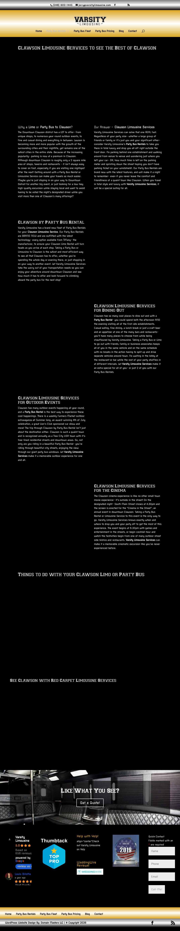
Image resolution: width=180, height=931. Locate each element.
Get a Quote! (90, 803)
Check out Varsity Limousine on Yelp (88, 845)
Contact (132, 31)
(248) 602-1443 (62, 5)
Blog (121, 31)
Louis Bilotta (23, 874)
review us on (27, 866)
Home (39, 31)
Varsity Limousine (22, 838)
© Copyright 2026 (76, 922)
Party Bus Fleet (82, 31)
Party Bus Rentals (56, 31)
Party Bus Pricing (104, 31)
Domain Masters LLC (52, 922)
